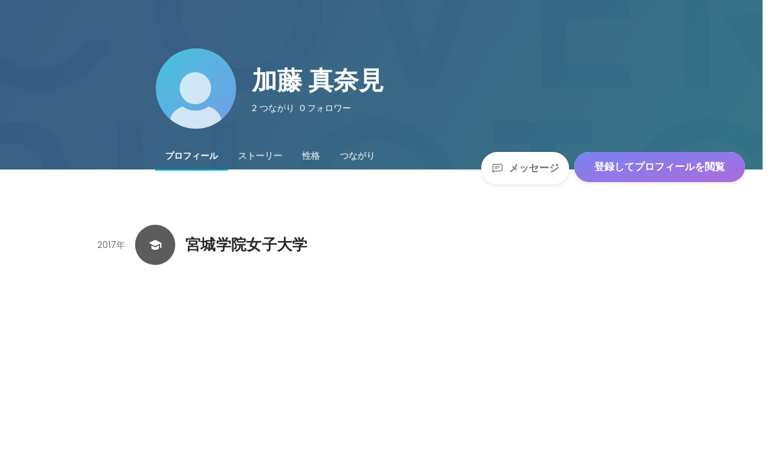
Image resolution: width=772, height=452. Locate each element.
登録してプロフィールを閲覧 (659, 166)
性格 (311, 155)
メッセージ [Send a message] (525, 168)
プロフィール (191, 155)
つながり (357, 155)
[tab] (191, 156)
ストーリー (260, 155)
